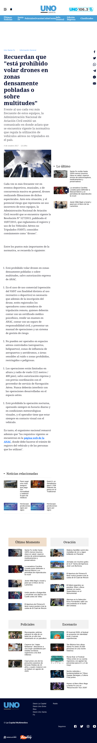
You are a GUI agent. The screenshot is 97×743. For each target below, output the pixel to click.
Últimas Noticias (8, 18)
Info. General (60, 18)
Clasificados (86, 18)
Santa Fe (21, 18)
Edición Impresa (71, 18)
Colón (46, 18)
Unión (53, 18)
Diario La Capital (39, 704)
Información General (28, 50)
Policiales (30, 18)
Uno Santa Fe (9, 50)
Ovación (39, 18)
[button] (5, 9)
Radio (55, 704)
